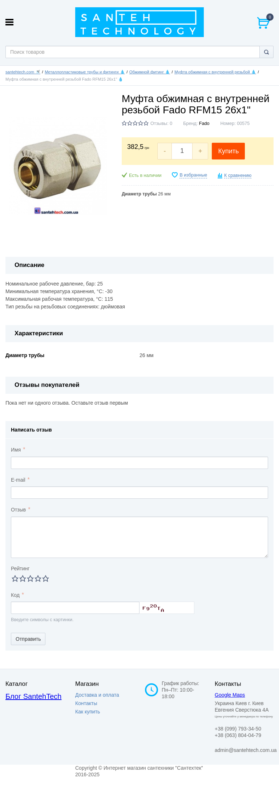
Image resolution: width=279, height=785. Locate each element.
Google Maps (230, 695)
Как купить (87, 712)
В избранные (193, 175)
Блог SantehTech (33, 696)
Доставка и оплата (97, 695)
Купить (228, 151)
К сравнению (237, 175)
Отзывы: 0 (161, 123)
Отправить (28, 639)
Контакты (86, 703)
